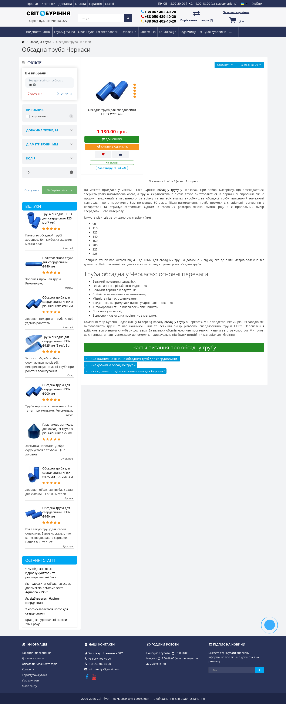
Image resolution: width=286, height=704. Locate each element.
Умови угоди (30, 680)
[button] (236, 20)
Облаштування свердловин (98, 32)
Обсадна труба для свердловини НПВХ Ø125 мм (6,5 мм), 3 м (57, 472)
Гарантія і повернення (36, 653)
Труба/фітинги (65, 32)
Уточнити (64, 93)
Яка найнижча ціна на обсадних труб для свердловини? (132, 359)
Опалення (129, 32)
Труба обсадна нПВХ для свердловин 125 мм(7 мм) (57, 218)
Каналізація (168, 32)
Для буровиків (216, 32)
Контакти (48, 4)
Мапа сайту (29, 686)
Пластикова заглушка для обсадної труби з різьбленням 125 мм (58, 428)
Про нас (32, 4)
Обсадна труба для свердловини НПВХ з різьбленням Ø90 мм (57, 301)
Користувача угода (34, 675)
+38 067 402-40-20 (160, 11)
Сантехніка (148, 32)
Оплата (80, 4)
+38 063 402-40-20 (160, 21)
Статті (109, 4)
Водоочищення (191, 32)
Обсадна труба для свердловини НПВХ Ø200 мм (56, 389)
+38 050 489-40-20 (160, 16)
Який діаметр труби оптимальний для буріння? (125, 371)
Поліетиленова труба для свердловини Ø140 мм (57, 262)
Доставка (65, 4)
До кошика (111, 139)
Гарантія (95, 4)
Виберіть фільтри (60, 190)
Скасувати (35, 93)
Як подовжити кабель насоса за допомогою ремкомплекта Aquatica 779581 (48, 588)
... (230, 32)
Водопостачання (38, 32)
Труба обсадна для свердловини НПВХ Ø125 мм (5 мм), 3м (56, 341)
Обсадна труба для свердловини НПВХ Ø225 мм (112, 112)
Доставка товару (33, 658)
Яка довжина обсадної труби (111, 365)
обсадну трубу (168, 190)
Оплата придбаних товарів (39, 664)
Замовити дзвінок (236, 12)
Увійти (257, 3)
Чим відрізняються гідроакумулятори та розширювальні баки (41, 573)
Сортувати (225, 65)
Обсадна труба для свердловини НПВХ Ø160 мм (56, 512)
